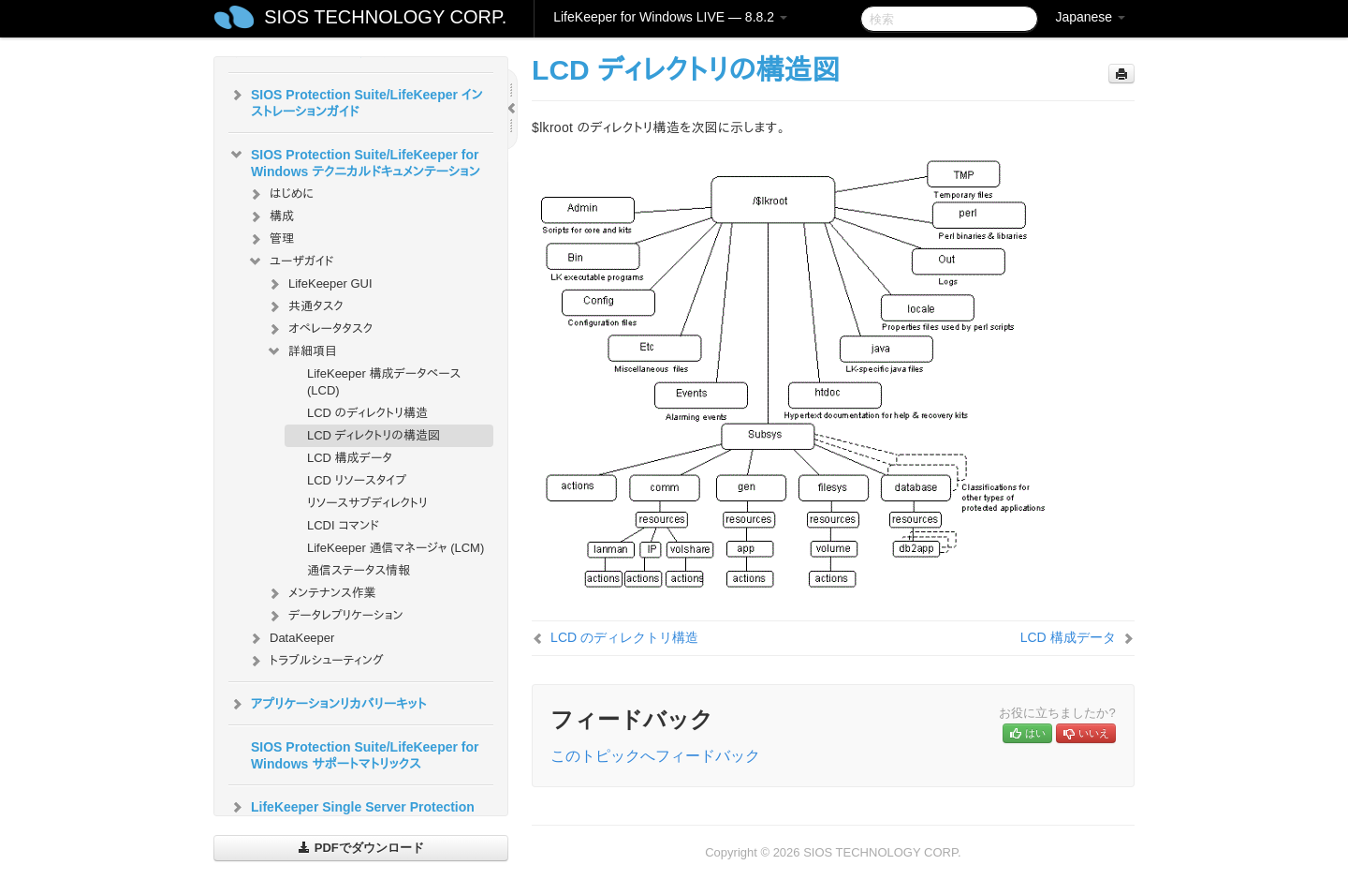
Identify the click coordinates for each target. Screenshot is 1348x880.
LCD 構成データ (349, 458)
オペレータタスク (319, 329)
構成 (270, 216)
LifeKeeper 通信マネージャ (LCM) (395, 548)
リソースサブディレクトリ (367, 503)
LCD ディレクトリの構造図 (373, 435)
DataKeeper (290, 638)
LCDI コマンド (343, 525)
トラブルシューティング (315, 660)
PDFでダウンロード (361, 848)
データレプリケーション (334, 615)
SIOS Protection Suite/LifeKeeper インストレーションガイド (355, 101)
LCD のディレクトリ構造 (367, 413)
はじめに (280, 194)
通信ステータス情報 (358, 570)
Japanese (1090, 16)
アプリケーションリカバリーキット (327, 704)
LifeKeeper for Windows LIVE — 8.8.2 (670, 16)
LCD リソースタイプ (356, 480)
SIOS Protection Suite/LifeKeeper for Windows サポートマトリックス (365, 755)
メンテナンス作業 (321, 593)
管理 (270, 239)
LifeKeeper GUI (319, 284)
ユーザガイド (290, 261)
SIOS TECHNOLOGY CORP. (385, 17)
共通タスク (305, 306)
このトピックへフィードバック (655, 756)
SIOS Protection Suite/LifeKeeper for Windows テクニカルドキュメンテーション (354, 161)
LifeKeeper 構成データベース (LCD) (384, 381)
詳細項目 (301, 351)
